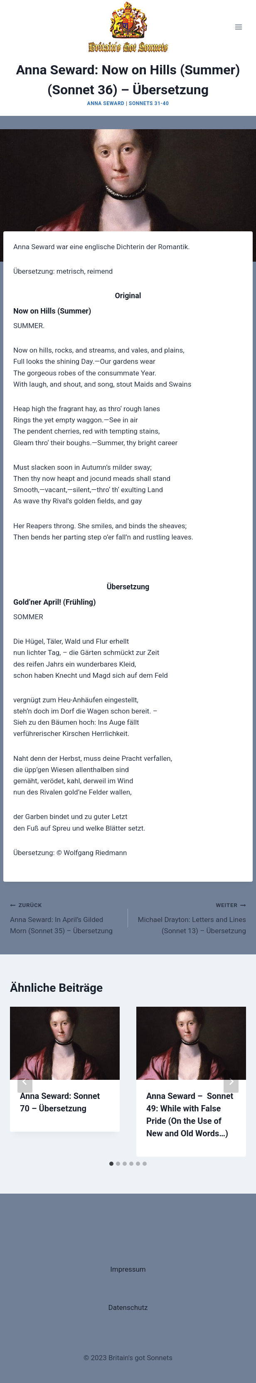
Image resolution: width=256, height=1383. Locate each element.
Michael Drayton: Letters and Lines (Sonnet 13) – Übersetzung (190, 917)
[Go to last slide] (24, 1081)
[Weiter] (231, 1081)
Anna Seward (106, 103)
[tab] (111, 1164)
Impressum (128, 1269)
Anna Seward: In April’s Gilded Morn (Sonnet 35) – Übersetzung (65, 917)
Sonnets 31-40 (149, 103)
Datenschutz (128, 1307)
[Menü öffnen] (238, 26)
